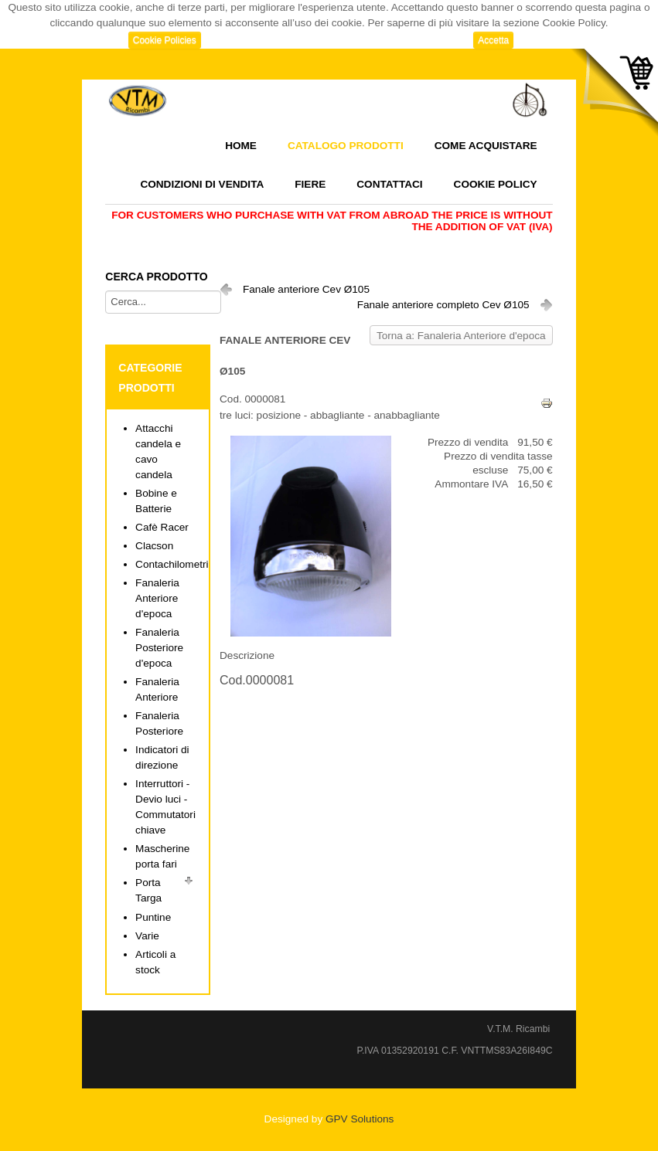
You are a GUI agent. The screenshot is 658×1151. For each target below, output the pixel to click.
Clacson (154, 546)
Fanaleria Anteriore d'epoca (157, 598)
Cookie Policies (164, 40)
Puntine (153, 917)
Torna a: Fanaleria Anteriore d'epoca (461, 335)
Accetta (493, 40)
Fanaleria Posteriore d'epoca (159, 647)
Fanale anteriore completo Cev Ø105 (443, 305)
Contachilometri (171, 564)
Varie (147, 936)
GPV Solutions (360, 1119)
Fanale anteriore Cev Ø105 (306, 289)
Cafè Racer (162, 527)
